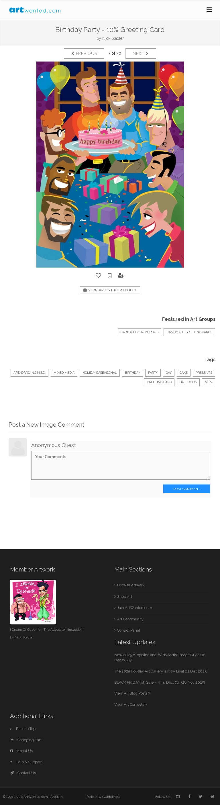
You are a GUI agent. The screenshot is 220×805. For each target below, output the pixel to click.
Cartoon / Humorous (139, 332)
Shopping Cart (26, 740)
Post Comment (186, 489)
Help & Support (26, 762)
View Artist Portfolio (109, 290)
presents (204, 373)
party (153, 373)
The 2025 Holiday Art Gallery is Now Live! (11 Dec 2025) (161, 671)
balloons (188, 382)
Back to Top (23, 729)
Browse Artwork (131, 585)
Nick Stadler (113, 38)
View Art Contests (130, 704)
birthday (132, 373)
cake (184, 373)
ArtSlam (56, 797)
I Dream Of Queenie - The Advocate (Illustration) (46, 630)
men (208, 382)
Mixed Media (64, 373)
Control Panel (128, 630)
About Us (21, 751)
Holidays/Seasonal (99, 373)
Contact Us (23, 773)
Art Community (130, 619)
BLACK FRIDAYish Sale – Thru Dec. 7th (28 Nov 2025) (159, 682)
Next (140, 53)
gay (169, 373)
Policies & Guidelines (103, 797)
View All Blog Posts (132, 693)
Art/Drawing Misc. (29, 373)
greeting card (159, 382)
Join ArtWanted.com (134, 608)
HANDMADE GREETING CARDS (189, 332)
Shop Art (124, 596)
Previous (84, 53)
